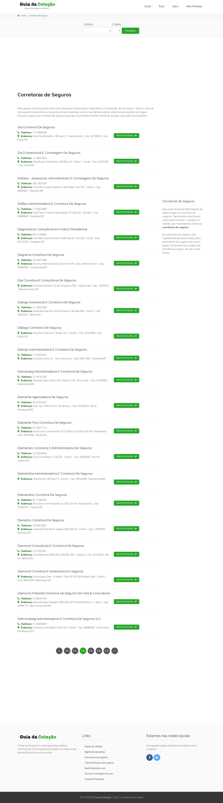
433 (91, 650)
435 (107, 650)
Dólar (147, 6)
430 (67, 650)
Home (23, 16)
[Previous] (59, 651)
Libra (175, 6)
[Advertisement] (112, 64)
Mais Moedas (194, 6)
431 (75, 650)
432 (83, 650)
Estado (88, 24)
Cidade (116, 24)
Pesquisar (130, 30)
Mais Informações (127, 135)
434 (99, 650)
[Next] (114, 651)
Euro (161, 6)
